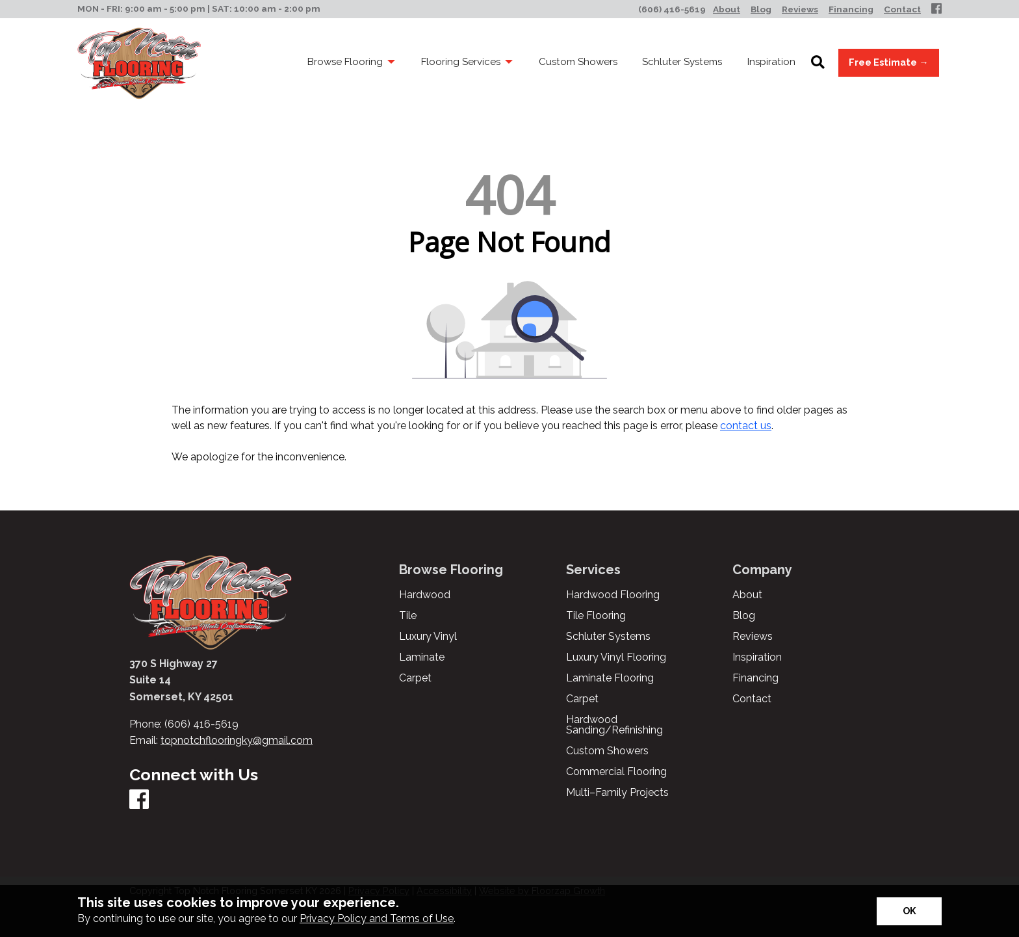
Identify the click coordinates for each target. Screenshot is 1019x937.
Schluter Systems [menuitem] (682, 62)
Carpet (415, 678)
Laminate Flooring (610, 678)
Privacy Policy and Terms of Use (377, 918)
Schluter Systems (608, 636)
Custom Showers (607, 751)
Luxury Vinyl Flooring (616, 657)
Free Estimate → (888, 62)
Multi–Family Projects (617, 792)
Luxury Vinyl (428, 636)
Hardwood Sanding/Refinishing (614, 725)
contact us (745, 425)
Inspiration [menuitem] (771, 62)
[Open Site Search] (818, 63)
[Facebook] (936, 9)
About (747, 595)
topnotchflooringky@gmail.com (237, 740)
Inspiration (757, 657)
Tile (408, 616)
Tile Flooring (596, 616)
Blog (743, 616)
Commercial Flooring (616, 772)
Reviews (752, 636)
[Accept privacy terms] (909, 911)
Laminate (422, 657)
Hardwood (424, 595)
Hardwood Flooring (613, 595)
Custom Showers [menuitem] (578, 62)
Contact (751, 699)
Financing (755, 678)
